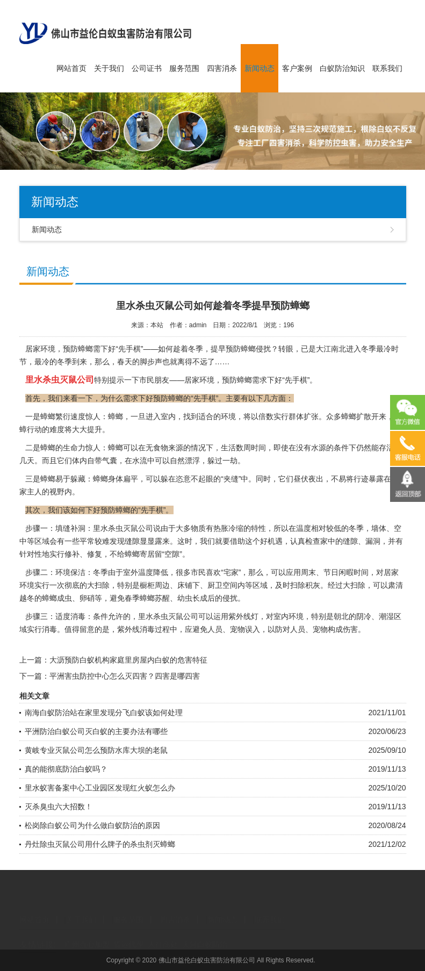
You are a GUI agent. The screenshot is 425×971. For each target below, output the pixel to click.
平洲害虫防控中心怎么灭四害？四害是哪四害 (124, 676)
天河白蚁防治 (204, 935)
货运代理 (128, 935)
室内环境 (288, 616)
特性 (258, 528)
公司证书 (147, 68)
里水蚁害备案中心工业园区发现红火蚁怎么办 (100, 787)
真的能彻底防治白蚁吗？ (66, 769)
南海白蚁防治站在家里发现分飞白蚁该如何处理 (104, 712)
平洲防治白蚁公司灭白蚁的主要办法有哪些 (96, 731)
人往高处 (163, 935)
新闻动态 (259, 68)
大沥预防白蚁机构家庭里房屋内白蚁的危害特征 (128, 660)
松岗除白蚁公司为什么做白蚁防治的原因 (92, 825)
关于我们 (109, 68)
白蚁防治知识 (342, 68)
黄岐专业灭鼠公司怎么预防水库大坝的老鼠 (96, 750)
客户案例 (297, 68)
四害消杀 (222, 68)
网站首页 (71, 68)
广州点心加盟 (87, 935)
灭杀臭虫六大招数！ (58, 806)
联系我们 (387, 68)
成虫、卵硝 (76, 598)
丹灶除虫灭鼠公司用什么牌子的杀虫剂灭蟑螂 (100, 844)
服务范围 (184, 68)
